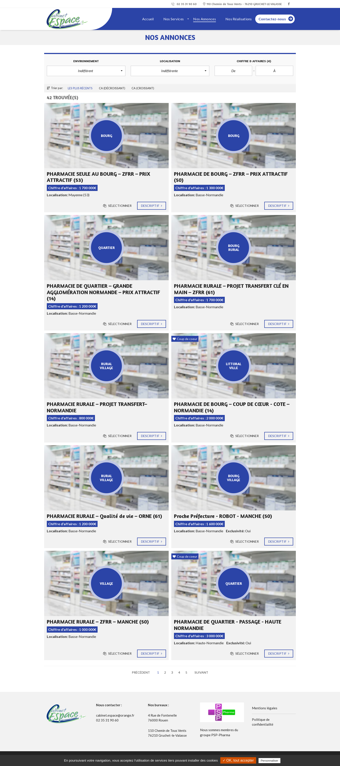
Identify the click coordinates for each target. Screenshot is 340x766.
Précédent (141, 672)
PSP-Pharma (220, 735)
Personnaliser (269, 760)
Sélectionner (117, 206)
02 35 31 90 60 (183, 4)
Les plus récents (80, 88)
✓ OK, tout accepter (238, 760)
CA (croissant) (143, 88)
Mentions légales (264, 708)
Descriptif (152, 205)
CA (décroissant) (112, 88)
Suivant (201, 672)
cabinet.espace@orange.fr (115, 715)
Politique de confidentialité (262, 722)
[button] (86, 71)
